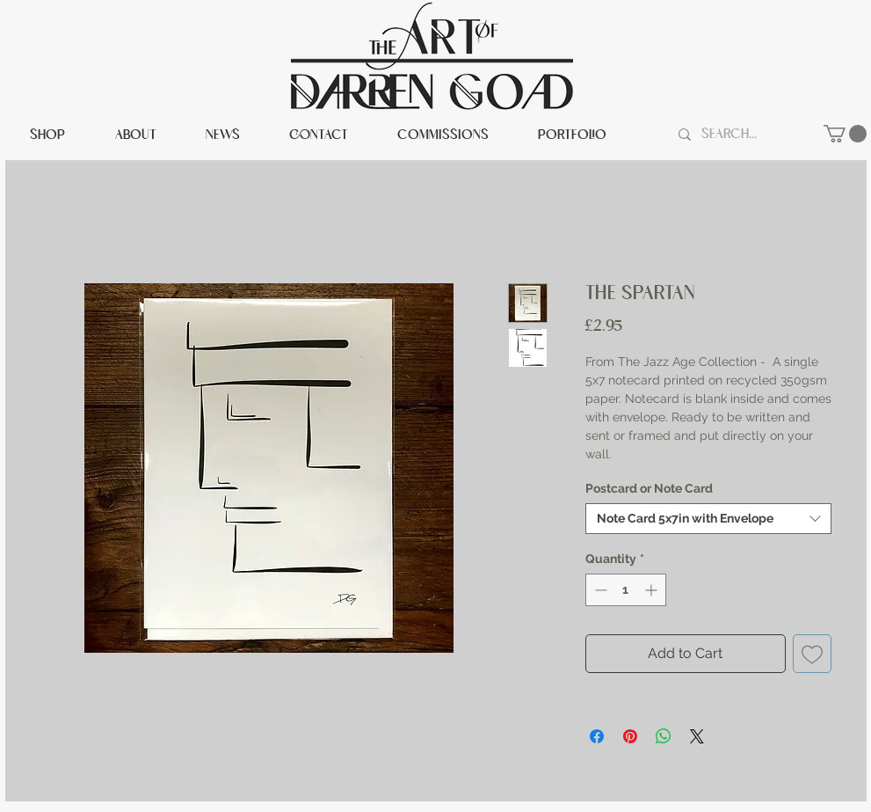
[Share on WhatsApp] (663, 736)
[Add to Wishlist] (812, 653)
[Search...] (744, 134)
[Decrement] (599, 589)
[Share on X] (697, 736)
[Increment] (653, 589)
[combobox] (708, 518)
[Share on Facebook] (596, 736)
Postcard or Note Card (649, 488)
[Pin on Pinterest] (630, 736)
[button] (845, 134)
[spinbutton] (626, 589)
